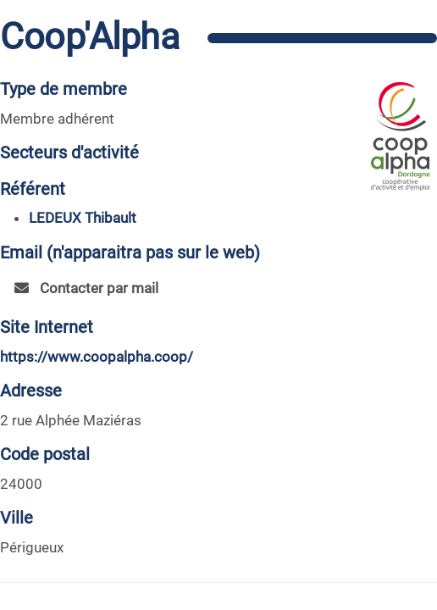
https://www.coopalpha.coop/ (96, 356)
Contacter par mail (86, 288)
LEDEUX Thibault (82, 217)
